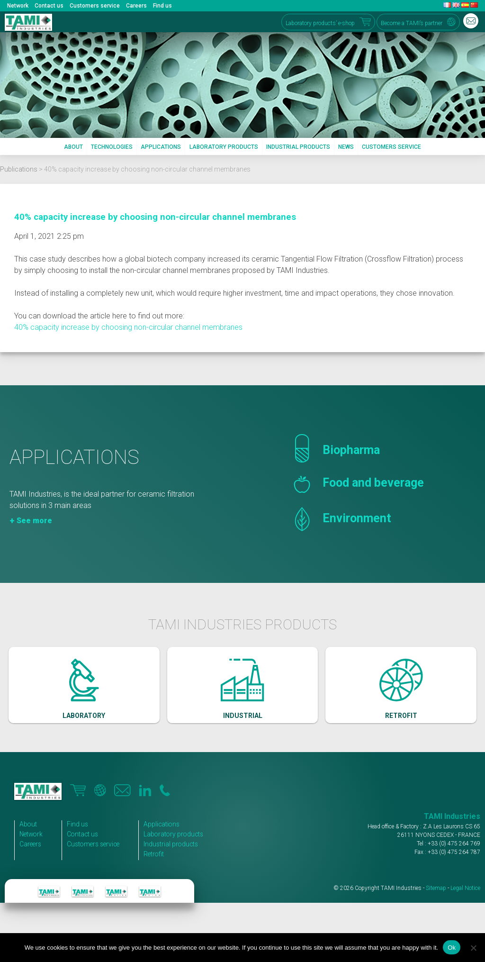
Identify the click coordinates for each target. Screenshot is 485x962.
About (73, 147)
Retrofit (160, 869)
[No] (473, 948)
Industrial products (298, 147)
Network (17, 5)
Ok (452, 947)
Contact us (49, 5)
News (346, 147)
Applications (161, 147)
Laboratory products (223, 147)
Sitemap (436, 903)
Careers (136, 5)
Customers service (95, 5)
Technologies (112, 147)
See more (34, 533)
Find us (162, 5)
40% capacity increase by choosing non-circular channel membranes (155, 217)
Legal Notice (465, 903)
